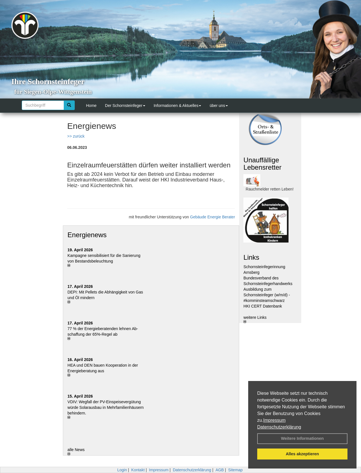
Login (122, 470)
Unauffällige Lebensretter (262, 163)
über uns (219, 105)
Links (251, 257)
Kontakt (137, 470)
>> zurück (75, 136)
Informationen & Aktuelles (177, 105)
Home (91, 105)
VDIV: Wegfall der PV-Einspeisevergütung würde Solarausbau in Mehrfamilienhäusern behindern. (105, 407)
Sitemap (235, 470)
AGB (219, 470)
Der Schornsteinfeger (125, 105)
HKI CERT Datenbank (262, 306)
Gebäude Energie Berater (212, 217)
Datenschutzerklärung (279, 427)
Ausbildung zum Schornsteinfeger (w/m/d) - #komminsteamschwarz (266, 295)
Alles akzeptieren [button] (302, 454)
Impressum (274, 420)
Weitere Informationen (302, 438)
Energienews (87, 235)
